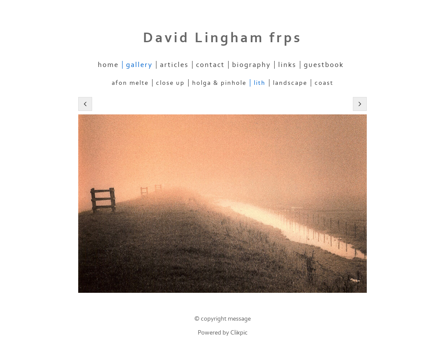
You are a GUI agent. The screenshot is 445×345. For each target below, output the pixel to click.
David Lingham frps (222, 38)
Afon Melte (130, 83)
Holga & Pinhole (219, 83)
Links (287, 65)
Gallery (139, 65)
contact (210, 65)
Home (108, 65)
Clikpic (239, 332)
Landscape (290, 83)
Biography (251, 65)
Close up (170, 83)
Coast (324, 83)
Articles (174, 65)
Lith (260, 83)
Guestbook (324, 65)
